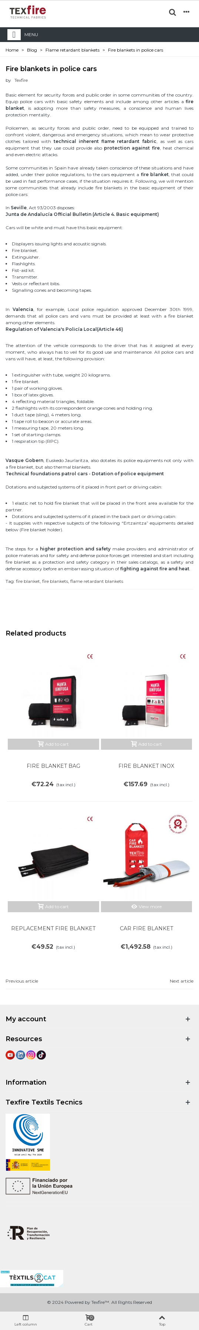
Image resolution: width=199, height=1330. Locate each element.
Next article (181, 981)
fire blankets (55, 581)
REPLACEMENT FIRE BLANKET (53, 928)
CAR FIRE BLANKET (146, 928)
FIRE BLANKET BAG (53, 766)
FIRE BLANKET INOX (146, 766)
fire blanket (28, 581)
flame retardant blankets (96, 581)
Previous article (22, 981)
